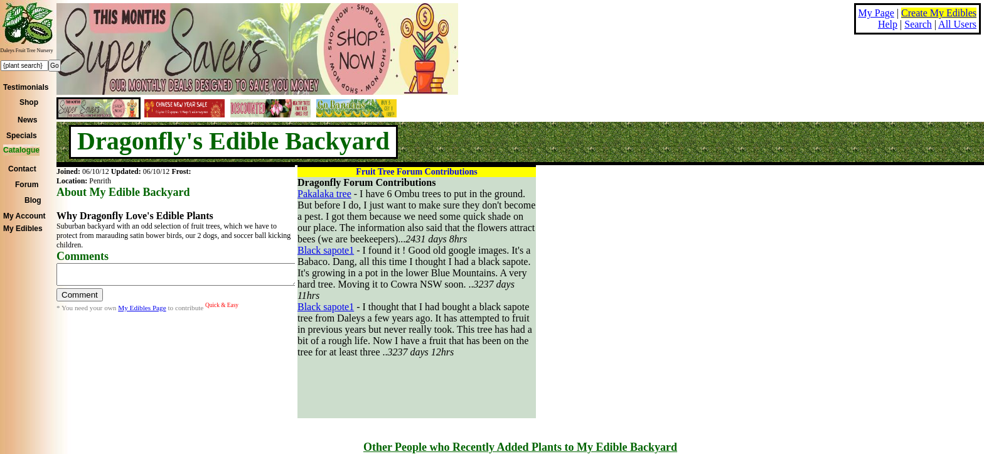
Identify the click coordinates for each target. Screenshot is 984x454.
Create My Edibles (938, 13)
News (27, 120)
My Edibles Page (142, 311)
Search (918, 24)
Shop (28, 102)
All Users (957, 24)
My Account (24, 216)
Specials (21, 135)
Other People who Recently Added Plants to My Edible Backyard (520, 447)
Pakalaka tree (324, 193)
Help (887, 24)
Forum (26, 184)
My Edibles (23, 228)
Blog (32, 200)
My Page (876, 13)
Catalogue (21, 150)
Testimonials (25, 87)
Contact (22, 169)
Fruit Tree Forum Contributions (416, 171)
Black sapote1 (325, 250)
